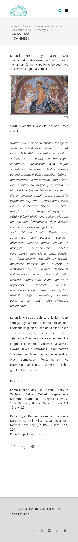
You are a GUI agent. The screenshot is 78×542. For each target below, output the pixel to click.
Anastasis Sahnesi (21, 26)
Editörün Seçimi (23, 30)
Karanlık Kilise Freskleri (50, 26)
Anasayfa (42, 30)
